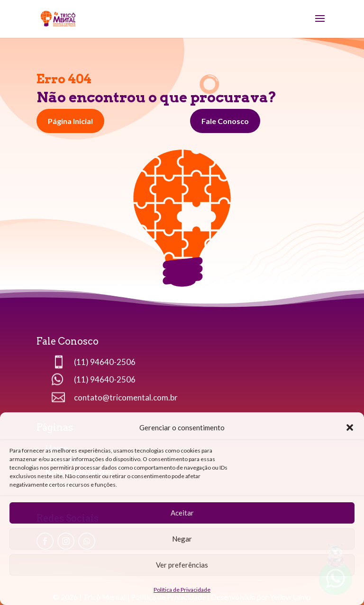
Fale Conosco (225, 120)
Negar (182, 538)
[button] (350, 427)
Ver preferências (182, 565)
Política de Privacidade (182, 589)
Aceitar (182, 512)
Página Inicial (70, 120)
